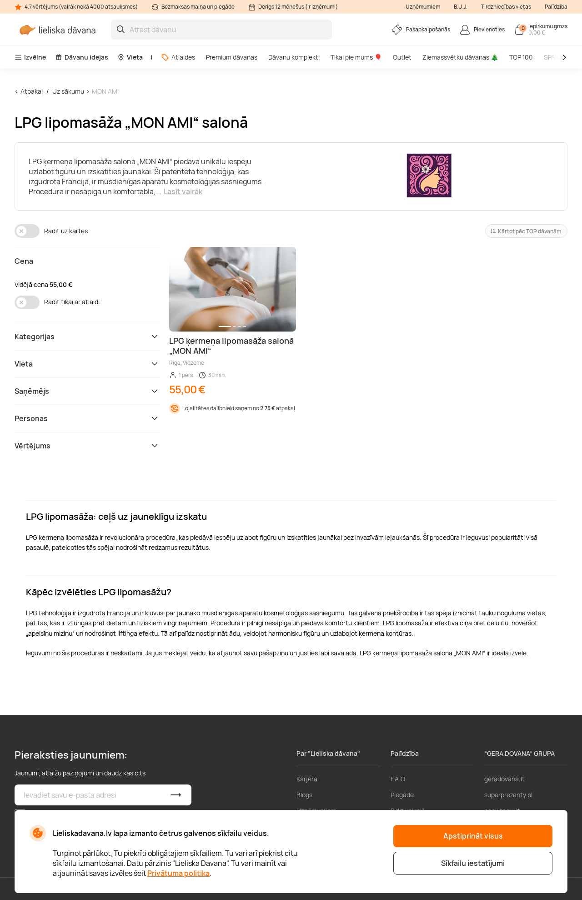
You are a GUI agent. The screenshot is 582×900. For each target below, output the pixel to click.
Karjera (306, 778)
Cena (24, 261)
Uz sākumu (68, 91)
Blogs (304, 794)
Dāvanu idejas (81, 57)
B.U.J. (460, 6)
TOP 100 (521, 57)
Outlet (402, 57)
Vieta (130, 57)
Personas (87, 418)
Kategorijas (87, 336)
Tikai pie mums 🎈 (356, 57)
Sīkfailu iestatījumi (473, 863)
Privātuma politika (178, 873)
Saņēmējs (87, 391)
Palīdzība (556, 6)
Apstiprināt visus (473, 836)
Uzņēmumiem (423, 6)
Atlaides (178, 57)
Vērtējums (87, 445)
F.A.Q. (399, 778)
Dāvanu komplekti (294, 57)
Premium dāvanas (231, 57)
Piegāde (402, 794)
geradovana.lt (504, 778)
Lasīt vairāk (183, 191)
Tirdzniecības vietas (506, 6)
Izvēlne (30, 57)
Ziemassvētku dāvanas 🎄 (460, 57)
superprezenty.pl (508, 794)
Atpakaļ (31, 91)
